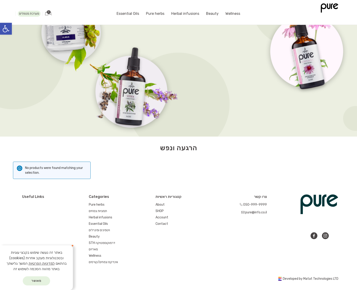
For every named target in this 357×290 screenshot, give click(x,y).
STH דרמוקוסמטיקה (102, 243)
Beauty (212, 13)
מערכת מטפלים (29, 14)
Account (162, 217)
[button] (6, 29)
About (160, 205)
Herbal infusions (185, 13)
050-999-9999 (253, 205)
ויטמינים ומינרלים (99, 230)
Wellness (232, 13)
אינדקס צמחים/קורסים (103, 262)
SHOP (160, 211)
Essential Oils (128, 13)
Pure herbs (155, 13)
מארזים (93, 249)
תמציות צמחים (98, 211)
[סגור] (72, 246)
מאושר (36, 281)
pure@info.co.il (254, 212)
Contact (162, 224)
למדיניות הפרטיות (41, 263)
